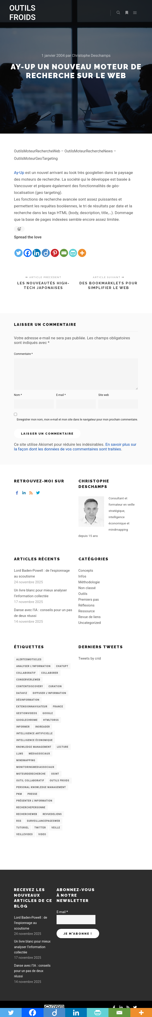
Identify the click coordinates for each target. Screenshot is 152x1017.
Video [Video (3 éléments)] (42, 834)
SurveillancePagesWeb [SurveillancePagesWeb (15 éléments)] (43, 821)
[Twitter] (18, 249)
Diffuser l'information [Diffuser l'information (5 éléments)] (49, 693)
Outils (83, 594)
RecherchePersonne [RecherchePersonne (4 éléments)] (30, 807)
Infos (82, 576)
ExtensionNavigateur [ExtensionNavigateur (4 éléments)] (31, 706)
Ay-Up (19, 172)
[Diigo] (46, 249)
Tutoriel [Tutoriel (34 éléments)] (22, 827)
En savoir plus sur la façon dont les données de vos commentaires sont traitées (75, 446)
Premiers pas (88, 599)
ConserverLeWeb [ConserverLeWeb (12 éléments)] (28, 679)
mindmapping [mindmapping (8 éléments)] (25, 760)
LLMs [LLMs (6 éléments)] (19, 753)
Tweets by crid (89, 658)
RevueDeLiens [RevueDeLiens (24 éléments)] (52, 814)
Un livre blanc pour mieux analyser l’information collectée (32, 947)
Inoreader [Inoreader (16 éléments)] (42, 726)
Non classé (87, 588)
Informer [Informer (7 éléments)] (23, 726)
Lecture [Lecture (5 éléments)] (62, 747)
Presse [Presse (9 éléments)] (32, 794)
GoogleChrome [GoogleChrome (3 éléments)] (27, 720)
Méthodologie (89, 582)
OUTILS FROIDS (22, 12)
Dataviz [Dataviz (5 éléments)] (21, 693)
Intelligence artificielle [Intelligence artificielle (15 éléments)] (34, 733)
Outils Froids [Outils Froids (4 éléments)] (59, 780)
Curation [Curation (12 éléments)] (55, 686)
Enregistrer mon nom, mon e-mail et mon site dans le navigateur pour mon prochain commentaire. (77, 419)
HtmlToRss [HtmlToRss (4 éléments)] (51, 720)
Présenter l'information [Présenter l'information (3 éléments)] (34, 800)
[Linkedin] (37, 249)
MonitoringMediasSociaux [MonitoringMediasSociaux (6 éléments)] (35, 767)
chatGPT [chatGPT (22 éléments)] (62, 666)
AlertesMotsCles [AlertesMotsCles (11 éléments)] (28, 659)
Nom (18, 395)
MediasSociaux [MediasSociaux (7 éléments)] (39, 753)
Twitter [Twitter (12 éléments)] (40, 827)
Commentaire (23, 354)
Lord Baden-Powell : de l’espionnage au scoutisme (30, 923)
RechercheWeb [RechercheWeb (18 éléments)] (26, 814)
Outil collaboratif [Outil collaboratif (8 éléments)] (30, 780)
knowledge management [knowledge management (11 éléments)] (33, 747)
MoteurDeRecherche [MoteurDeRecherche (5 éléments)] (31, 774)
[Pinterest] (55, 249)
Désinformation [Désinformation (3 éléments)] (27, 700)
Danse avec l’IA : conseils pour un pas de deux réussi (32, 971)
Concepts (85, 570)
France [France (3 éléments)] (58, 706)
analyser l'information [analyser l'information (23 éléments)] (33, 666)
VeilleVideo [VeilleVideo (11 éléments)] (24, 834)
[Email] (64, 249)
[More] (82, 249)
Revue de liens (89, 617)
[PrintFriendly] (73, 249)
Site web (103, 395)
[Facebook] (28, 249)
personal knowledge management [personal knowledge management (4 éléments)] (41, 787)
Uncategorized (89, 623)
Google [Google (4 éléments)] (48, 713)
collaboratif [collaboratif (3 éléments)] (26, 673)
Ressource (86, 611)
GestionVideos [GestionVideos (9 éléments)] (26, 713)
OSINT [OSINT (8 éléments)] (55, 774)
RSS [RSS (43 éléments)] (18, 821)
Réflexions (86, 605)
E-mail (61, 395)
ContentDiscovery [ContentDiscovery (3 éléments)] (29, 686)
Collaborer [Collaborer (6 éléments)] (49, 673)
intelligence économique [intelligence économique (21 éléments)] (34, 740)
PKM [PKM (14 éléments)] (19, 794)
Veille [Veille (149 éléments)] (55, 827)
